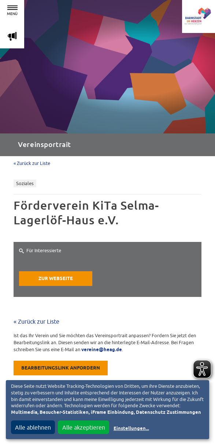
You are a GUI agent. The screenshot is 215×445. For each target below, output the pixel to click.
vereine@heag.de (101, 350)
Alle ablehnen (33, 427)
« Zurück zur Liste (32, 163)
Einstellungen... (131, 429)
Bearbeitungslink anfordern (60, 368)
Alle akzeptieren (83, 427)
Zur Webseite (55, 279)
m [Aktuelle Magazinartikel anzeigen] (12, 36)
